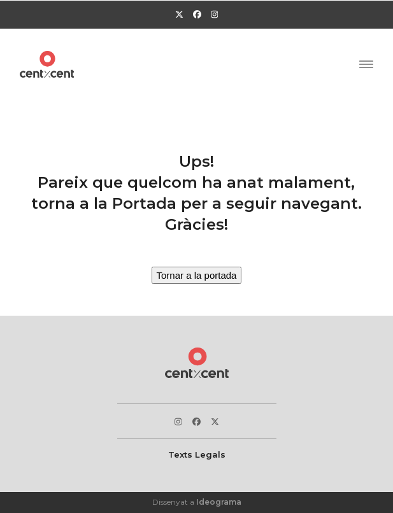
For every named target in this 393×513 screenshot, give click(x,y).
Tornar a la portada (197, 275)
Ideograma (218, 502)
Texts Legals (196, 454)
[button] (366, 63)
